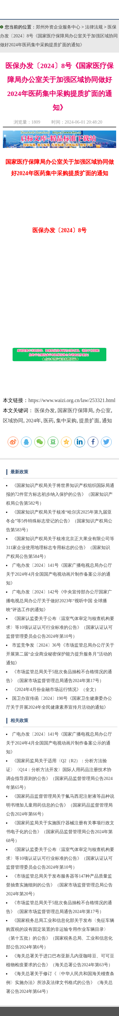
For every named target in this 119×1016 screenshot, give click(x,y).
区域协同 (13, 420)
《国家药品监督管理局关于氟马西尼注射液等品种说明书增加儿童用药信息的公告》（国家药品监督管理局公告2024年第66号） (60, 805)
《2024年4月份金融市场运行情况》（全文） (55, 689)
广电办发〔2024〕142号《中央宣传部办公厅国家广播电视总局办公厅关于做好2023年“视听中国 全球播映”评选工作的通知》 (59, 601)
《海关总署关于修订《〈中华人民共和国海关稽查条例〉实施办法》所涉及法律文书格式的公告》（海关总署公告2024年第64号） (60, 982)
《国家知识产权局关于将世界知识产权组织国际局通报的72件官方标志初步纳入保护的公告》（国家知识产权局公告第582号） (60, 494)
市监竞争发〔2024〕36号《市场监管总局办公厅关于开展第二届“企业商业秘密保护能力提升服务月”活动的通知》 (60, 654)
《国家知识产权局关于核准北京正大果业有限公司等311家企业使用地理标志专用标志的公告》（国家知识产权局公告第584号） (60, 547)
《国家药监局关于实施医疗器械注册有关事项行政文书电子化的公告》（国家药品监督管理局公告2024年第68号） (60, 832)
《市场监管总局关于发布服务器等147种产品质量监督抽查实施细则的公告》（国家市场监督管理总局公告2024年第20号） (59, 885)
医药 (48, 420)
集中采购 (66, 420)
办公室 (103, 410)
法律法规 (94, 27)
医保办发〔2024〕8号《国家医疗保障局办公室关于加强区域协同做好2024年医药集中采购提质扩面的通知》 (59, 36)
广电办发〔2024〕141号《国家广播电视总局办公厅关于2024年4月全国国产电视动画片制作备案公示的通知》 (59, 574)
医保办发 (45, 410)
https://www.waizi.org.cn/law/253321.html (71, 400)
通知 (107, 420)
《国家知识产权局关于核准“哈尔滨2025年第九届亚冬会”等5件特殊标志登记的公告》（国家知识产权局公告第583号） (59, 521)
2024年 (33, 420)
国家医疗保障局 (75, 410)
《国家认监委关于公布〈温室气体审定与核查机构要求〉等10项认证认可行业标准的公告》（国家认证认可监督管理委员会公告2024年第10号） (60, 627)
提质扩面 (89, 420)
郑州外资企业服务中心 (58, 27)
